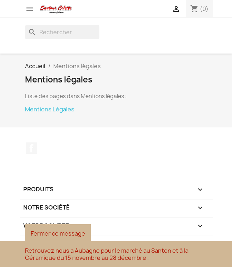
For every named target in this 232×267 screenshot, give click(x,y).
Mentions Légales (49, 109)
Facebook (31, 148)
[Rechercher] (62, 32)
